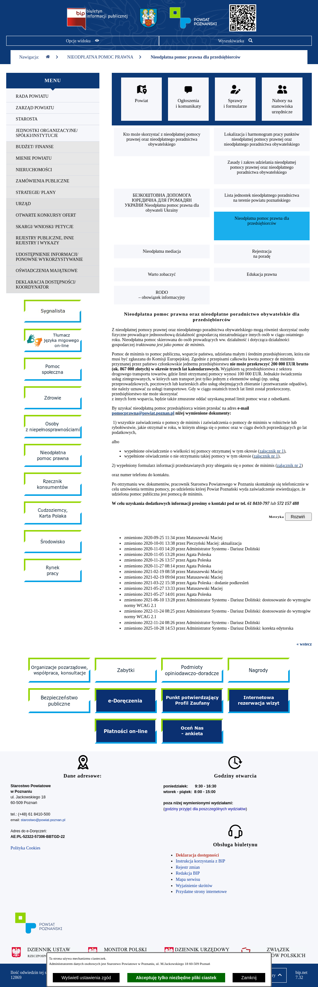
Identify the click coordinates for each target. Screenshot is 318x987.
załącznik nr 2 (289, 465)
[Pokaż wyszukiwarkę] (235, 41)
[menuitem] (52, 96)
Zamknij (249, 977)
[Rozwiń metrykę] (298, 517)
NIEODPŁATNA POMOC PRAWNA (104, 57)
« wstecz (304, 644)
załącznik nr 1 (271, 451)
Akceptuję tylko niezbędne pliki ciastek (176, 977)
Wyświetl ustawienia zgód (86, 977)
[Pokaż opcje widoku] (82, 41)
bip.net (301, 975)
